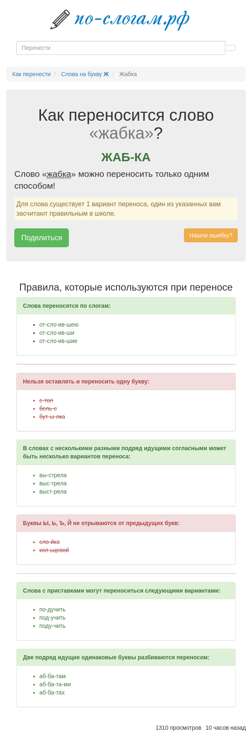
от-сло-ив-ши (56, 332)
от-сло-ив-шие (58, 341)
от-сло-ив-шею (59, 324)
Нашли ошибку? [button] (210, 235)
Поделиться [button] (41, 238)
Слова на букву (85, 74)
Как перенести (31, 74)
